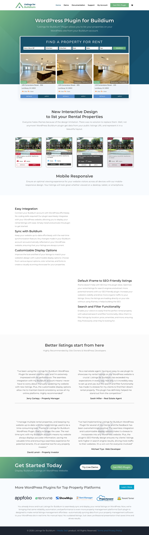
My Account (102, 5)
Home (58, 5)
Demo (66, 5)
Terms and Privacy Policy (109, 530)
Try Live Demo (90, 467)
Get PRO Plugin (119, 5)
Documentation (78, 5)
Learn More (126, 487)
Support (91, 5)
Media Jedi (62, 530)
